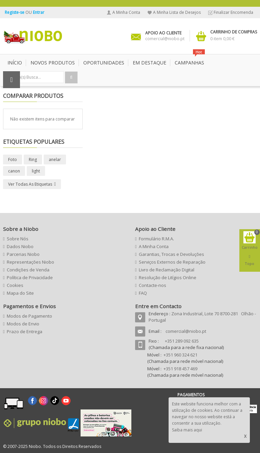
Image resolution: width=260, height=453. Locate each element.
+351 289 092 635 (182, 341)
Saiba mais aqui (187, 430)
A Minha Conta (126, 12)
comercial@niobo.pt (186, 331)
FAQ (143, 293)
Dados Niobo (20, 246)
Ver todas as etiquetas (30, 184)
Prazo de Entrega (24, 331)
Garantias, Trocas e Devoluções (171, 254)
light (36, 171)
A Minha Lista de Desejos (177, 12)
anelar (55, 159)
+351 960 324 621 (180, 355)
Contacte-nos (152, 285)
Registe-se (15, 12)
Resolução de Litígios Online (167, 277)
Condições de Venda (28, 270)
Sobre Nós (17, 239)
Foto (12, 159)
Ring (33, 159)
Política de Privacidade (30, 277)
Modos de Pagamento (29, 316)
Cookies (15, 285)
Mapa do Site (20, 293)
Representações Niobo (30, 262)
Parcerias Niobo (23, 254)
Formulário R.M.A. (156, 239)
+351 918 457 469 (180, 369)
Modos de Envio (23, 324)
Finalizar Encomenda (233, 12)
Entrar (38, 12)
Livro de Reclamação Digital (166, 270)
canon (14, 171)
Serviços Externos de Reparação (172, 262)
